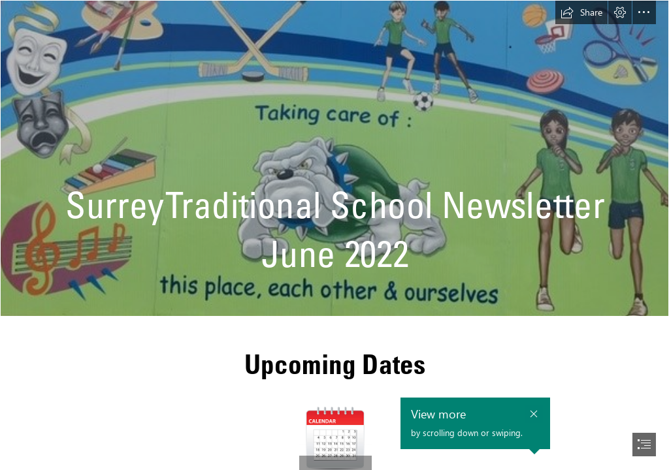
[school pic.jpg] (334, 158)
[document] (334, 235)
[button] (581, 12)
